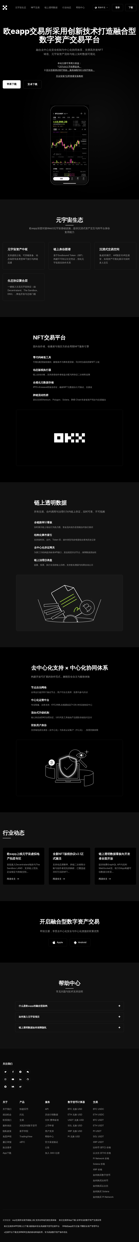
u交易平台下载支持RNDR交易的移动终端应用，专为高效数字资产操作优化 (35, 1232)
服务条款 (7, 1125)
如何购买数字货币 (101, 1175)
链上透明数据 (51, 7)
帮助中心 (80, 7)
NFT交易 (35, 7)
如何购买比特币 (100, 1180)
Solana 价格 (99, 1164)
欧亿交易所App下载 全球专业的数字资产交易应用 (80, 1220)
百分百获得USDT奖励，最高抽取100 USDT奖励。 (70, 70)
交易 (22, 1120)
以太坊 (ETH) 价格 (102, 1153)
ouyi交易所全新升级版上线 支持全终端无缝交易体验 (34, 1220)
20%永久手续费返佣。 (70, 66)
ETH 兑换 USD (75, 1114)
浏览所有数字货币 (28, 1125)
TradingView (26, 1136)
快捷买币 (24, 1109)
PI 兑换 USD (74, 1136)
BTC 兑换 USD (75, 1109)
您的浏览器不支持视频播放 (69, 145)
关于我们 (7, 1109)
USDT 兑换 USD (76, 1120)
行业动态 (66, 7)
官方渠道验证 (51, 1142)
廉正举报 (7, 1142)
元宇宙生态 (20, 7)
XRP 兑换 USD (75, 1131)
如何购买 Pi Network (103, 1197)
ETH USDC (98, 1114)
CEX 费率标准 (52, 1120)
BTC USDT (98, 1120)
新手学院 (24, 1131)
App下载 (7, 1153)
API (47, 1109)
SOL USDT (98, 1136)
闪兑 (22, 1114)
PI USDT (97, 1131)
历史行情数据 (51, 1114)
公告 (47, 1147)
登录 (117, 7)
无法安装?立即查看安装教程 (69, 76)
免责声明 (7, 1136)
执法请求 (7, 1147)
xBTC (22, 1142)
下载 (131, 7)
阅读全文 (13, 878)
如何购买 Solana (101, 1191)
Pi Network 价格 (101, 1158)
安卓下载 (32, 84)
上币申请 (49, 1125)
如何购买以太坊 (100, 1185)
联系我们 (7, 1120)
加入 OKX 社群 (52, 1153)
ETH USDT (98, 1125)
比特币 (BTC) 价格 (102, 1147)
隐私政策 (7, 1131)
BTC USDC (98, 1109)
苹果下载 (12, 84)
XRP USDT (98, 1142)
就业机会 (7, 1114)
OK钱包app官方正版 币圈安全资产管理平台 (80, 1226)
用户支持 (49, 1131)
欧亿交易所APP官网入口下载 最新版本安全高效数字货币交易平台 (32, 1226)
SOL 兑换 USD (75, 1125)
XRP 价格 (97, 1169)
